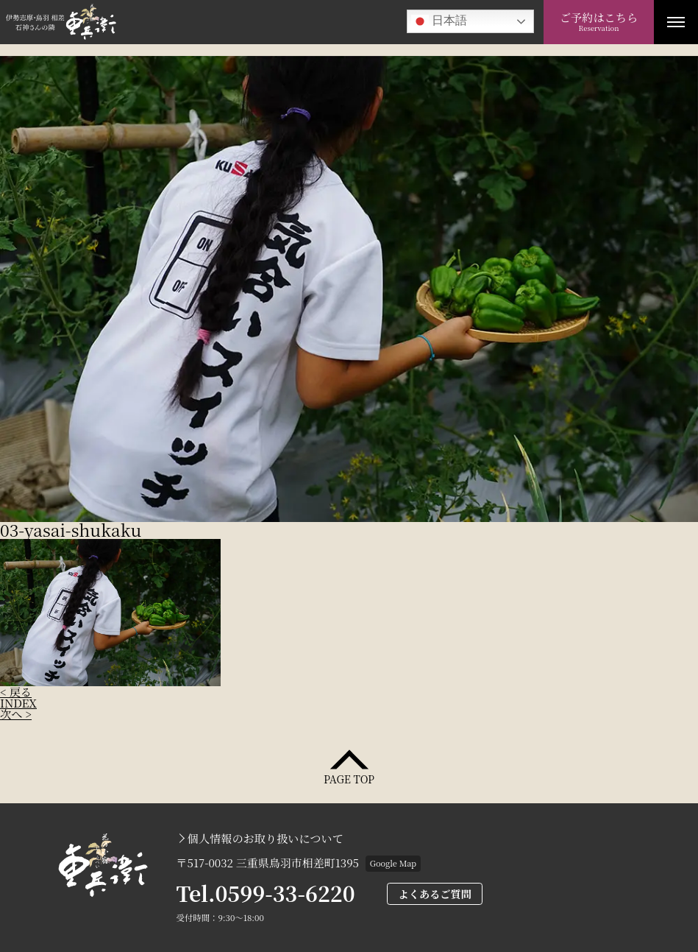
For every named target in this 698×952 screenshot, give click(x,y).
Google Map (393, 863)
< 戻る (16, 691)
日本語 (439, 21)
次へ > (16, 714)
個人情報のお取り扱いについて (265, 838)
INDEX (18, 703)
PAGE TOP (349, 778)
